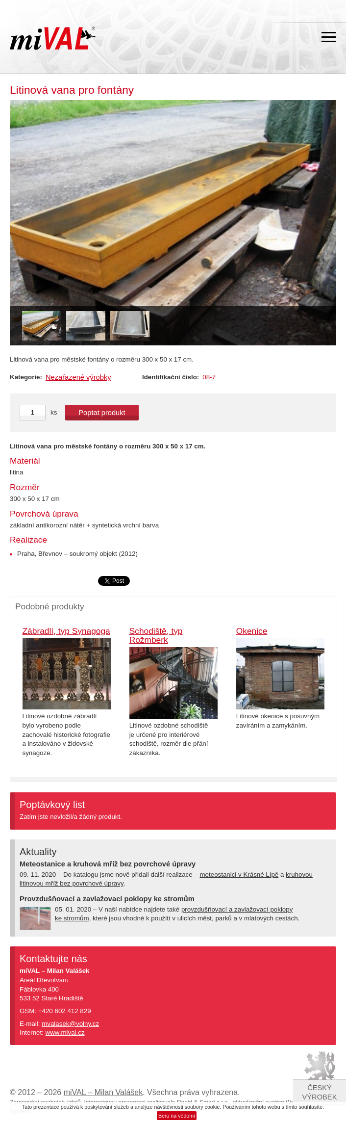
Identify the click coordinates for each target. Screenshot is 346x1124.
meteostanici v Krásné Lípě (239, 874)
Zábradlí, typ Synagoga (66, 631)
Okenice (252, 631)
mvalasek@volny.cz (70, 1023)
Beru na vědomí (176, 1116)
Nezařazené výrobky (78, 377)
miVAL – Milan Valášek (103, 1092)
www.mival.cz (65, 1032)
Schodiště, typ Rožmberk (156, 635)
